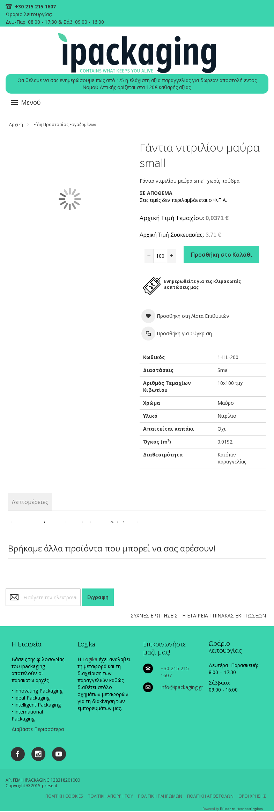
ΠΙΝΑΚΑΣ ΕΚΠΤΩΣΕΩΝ (239, 615)
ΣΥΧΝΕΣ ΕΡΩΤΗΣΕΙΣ (154, 615)
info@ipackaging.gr (182, 687)
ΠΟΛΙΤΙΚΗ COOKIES (64, 796)
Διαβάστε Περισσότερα (38, 729)
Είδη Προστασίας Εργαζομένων (65, 124)
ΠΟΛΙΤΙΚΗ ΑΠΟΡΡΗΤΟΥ (110, 796)
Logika (89, 659)
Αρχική (16, 124)
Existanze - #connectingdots (241, 808)
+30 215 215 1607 (35, 6)
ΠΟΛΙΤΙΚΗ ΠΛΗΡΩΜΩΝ (160, 796)
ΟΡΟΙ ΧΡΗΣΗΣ (252, 796)
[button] (185, 316)
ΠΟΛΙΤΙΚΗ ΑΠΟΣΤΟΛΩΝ (210, 796)
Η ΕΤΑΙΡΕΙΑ (195, 615)
